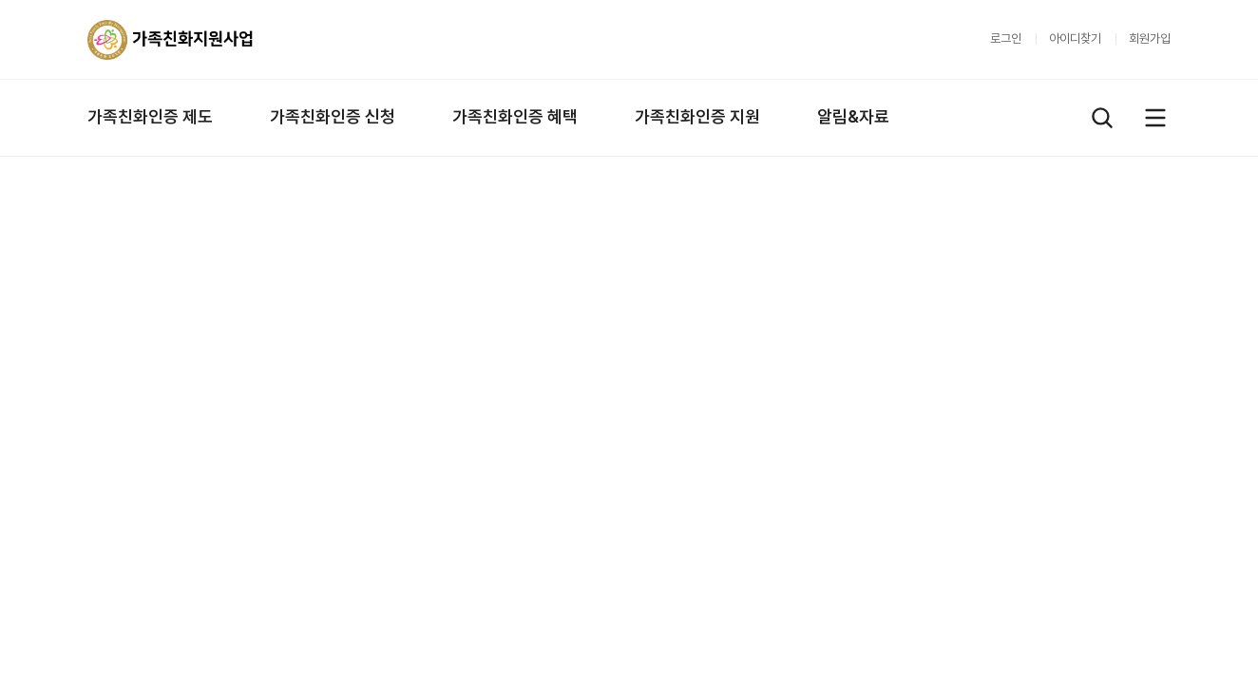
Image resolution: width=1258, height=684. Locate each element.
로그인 (1005, 38)
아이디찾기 (1075, 38)
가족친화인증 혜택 (515, 116)
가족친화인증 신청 (332, 116)
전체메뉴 (1155, 118)
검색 (1102, 118)
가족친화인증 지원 (697, 116)
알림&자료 (853, 116)
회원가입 (1150, 38)
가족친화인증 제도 (150, 116)
